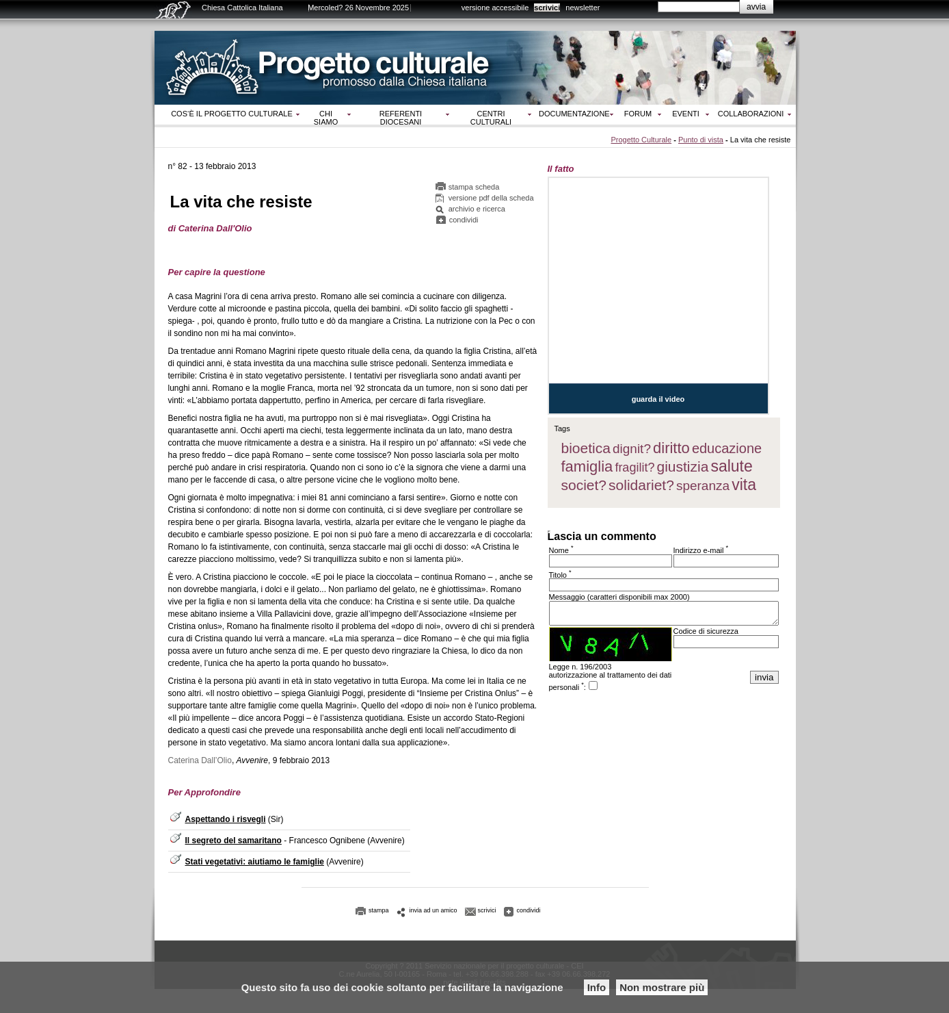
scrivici (547, 7)
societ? (584, 485)
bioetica (586, 448)
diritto (671, 448)
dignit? (632, 448)
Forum (638, 114)
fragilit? (634, 467)
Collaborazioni (751, 114)
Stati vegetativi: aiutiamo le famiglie (254, 862)
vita (744, 484)
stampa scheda (474, 187)
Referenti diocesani (400, 118)
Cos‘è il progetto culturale (232, 114)
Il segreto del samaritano (233, 840)
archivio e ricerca (477, 209)
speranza (703, 485)
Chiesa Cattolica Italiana (242, 7)
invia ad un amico (433, 910)
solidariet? (641, 485)
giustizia (682, 466)
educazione (727, 448)
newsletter (582, 7)
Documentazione (574, 114)
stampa (379, 910)
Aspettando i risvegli (225, 819)
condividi (464, 220)
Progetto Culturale (641, 140)
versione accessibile (495, 7)
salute (731, 466)
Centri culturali (490, 118)
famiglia (587, 466)
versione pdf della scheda (491, 198)
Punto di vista (700, 140)
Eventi (685, 114)
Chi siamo (326, 118)
